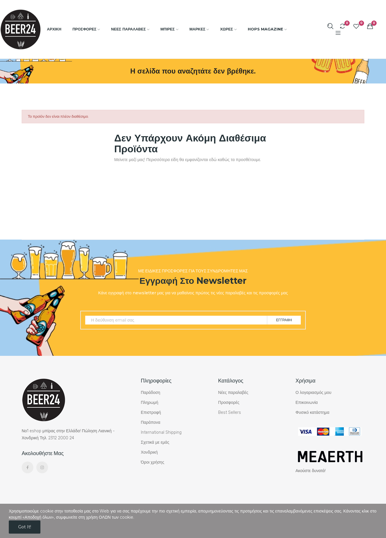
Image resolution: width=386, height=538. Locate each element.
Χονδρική (149, 452)
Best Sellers (229, 412)
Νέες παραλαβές (233, 392)
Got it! (24, 527)
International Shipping (161, 432)
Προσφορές (228, 402)
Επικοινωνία (307, 402)
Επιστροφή (151, 412)
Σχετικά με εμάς (155, 442)
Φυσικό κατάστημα (312, 412)
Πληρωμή (149, 402)
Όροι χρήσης (152, 462)
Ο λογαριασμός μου (313, 392)
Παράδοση (150, 392)
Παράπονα (150, 422)
